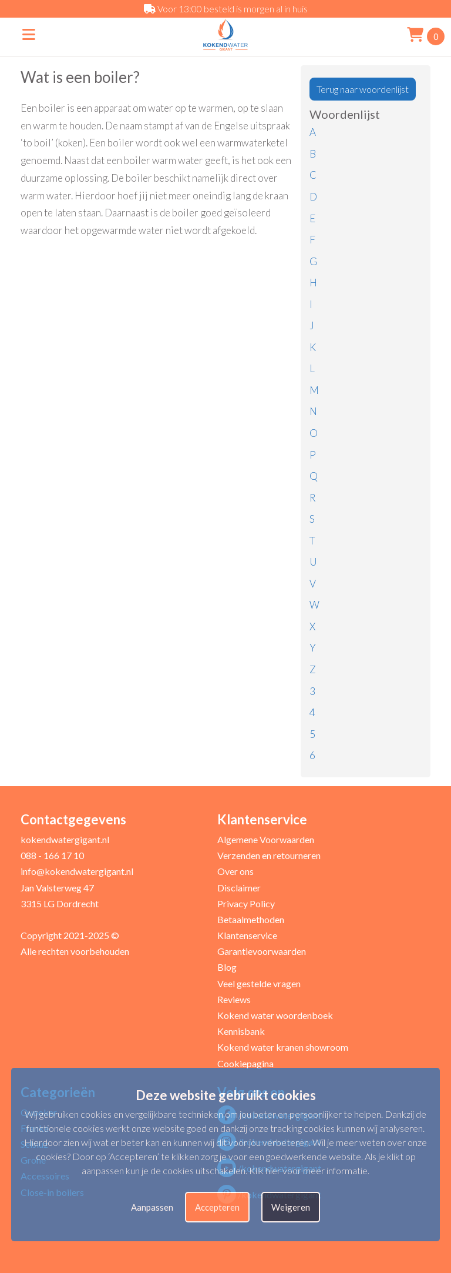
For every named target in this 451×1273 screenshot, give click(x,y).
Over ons (235, 871)
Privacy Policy (246, 903)
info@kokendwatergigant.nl (77, 871)
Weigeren (290, 1207)
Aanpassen (152, 1207)
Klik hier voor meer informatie (308, 1170)
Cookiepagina (245, 1063)
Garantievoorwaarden (261, 951)
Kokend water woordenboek (275, 1015)
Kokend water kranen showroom (282, 1047)
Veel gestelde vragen (259, 983)
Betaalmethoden (250, 919)
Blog (227, 967)
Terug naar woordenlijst (363, 89)
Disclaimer (239, 887)
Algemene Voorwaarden (265, 839)
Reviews (234, 999)
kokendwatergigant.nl (65, 839)
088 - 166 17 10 (52, 855)
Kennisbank (241, 1031)
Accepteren (217, 1207)
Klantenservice (247, 935)
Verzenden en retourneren (269, 855)
